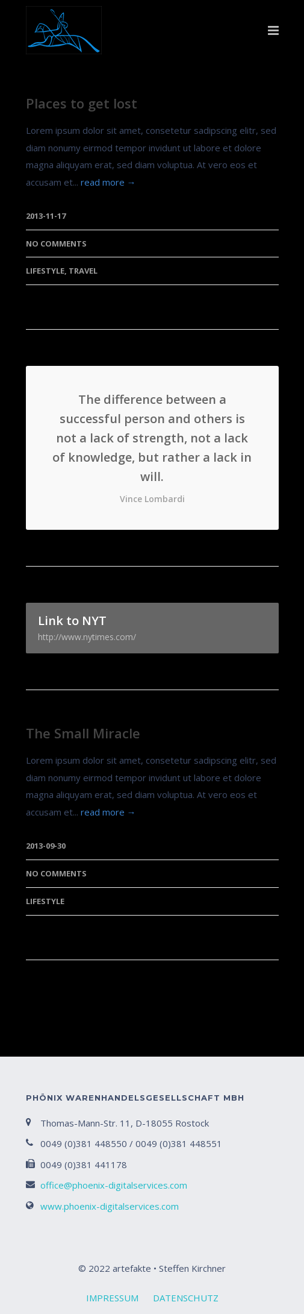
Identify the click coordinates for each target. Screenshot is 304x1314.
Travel (83, 270)
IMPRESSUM (112, 1298)
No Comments (56, 243)
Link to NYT (152, 627)
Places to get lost (81, 103)
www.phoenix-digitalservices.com (109, 1206)
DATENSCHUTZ (186, 1298)
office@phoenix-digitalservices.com (113, 1185)
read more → (108, 182)
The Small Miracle (83, 733)
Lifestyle (45, 270)
